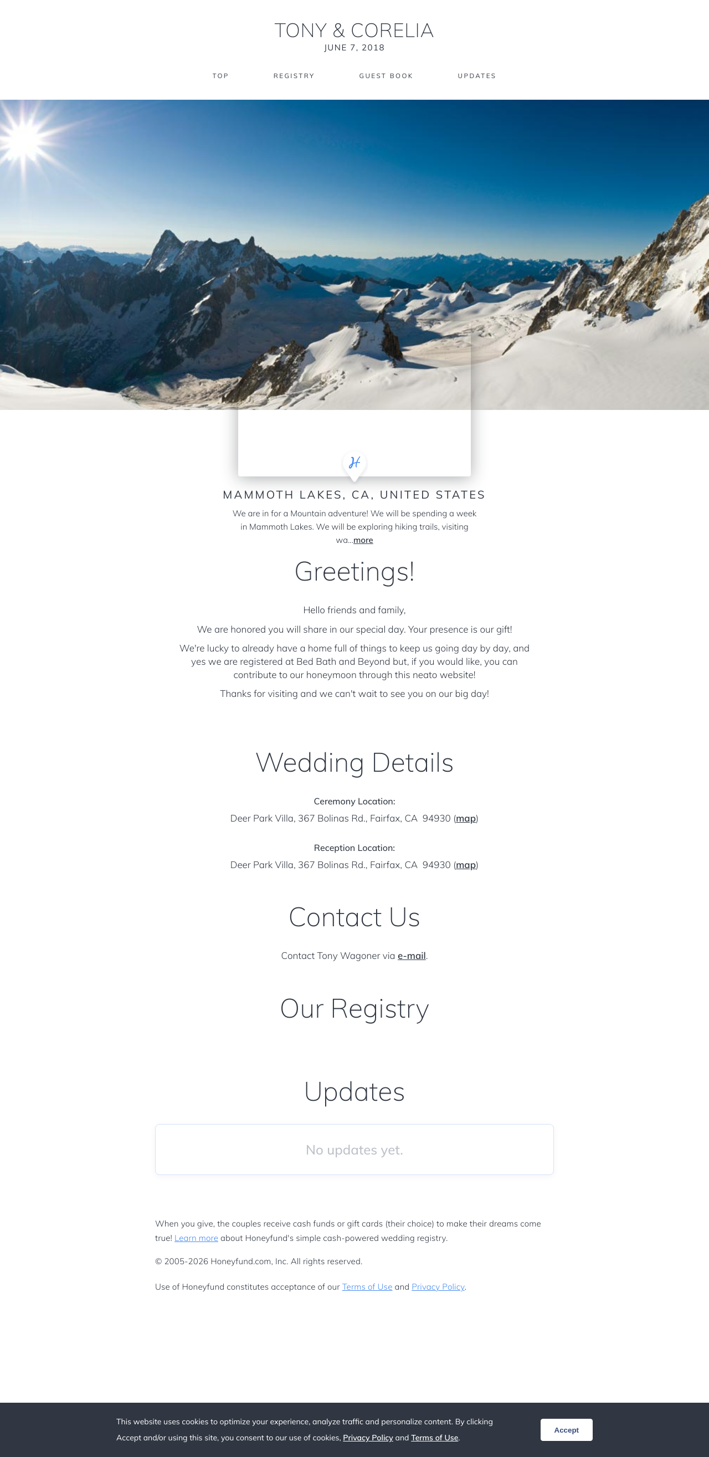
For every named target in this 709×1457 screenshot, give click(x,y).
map (466, 818)
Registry (293, 76)
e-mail (412, 956)
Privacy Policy (438, 1286)
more (363, 540)
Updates (479, 76)
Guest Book (386, 76)
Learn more (196, 1238)
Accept (566, 1430)
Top (219, 76)
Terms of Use (367, 1286)
